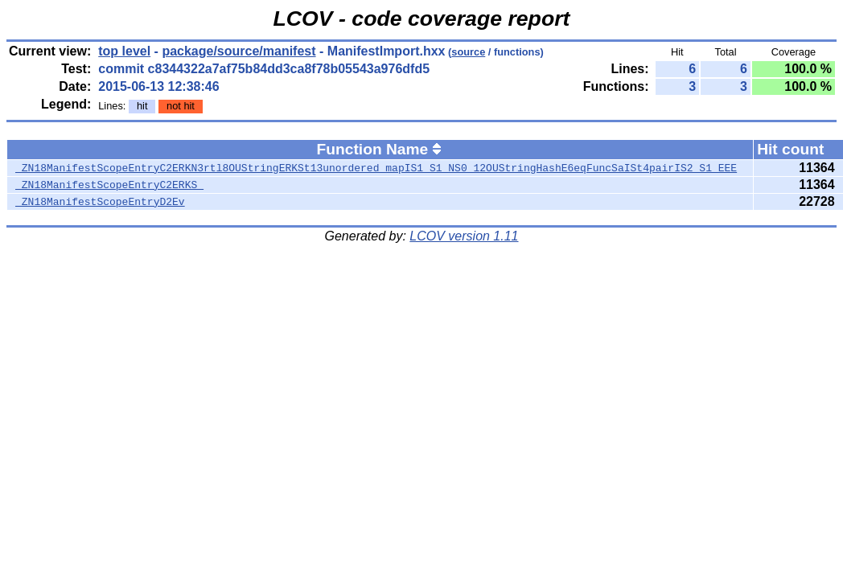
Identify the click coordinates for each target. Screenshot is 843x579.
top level (124, 51)
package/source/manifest (238, 51)
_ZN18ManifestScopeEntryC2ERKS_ (109, 185)
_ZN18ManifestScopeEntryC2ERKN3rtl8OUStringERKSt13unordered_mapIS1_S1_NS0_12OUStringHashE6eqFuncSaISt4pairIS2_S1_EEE (376, 168)
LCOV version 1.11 (463, 236)
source (468, 52)
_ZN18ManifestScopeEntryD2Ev (100, 202)
